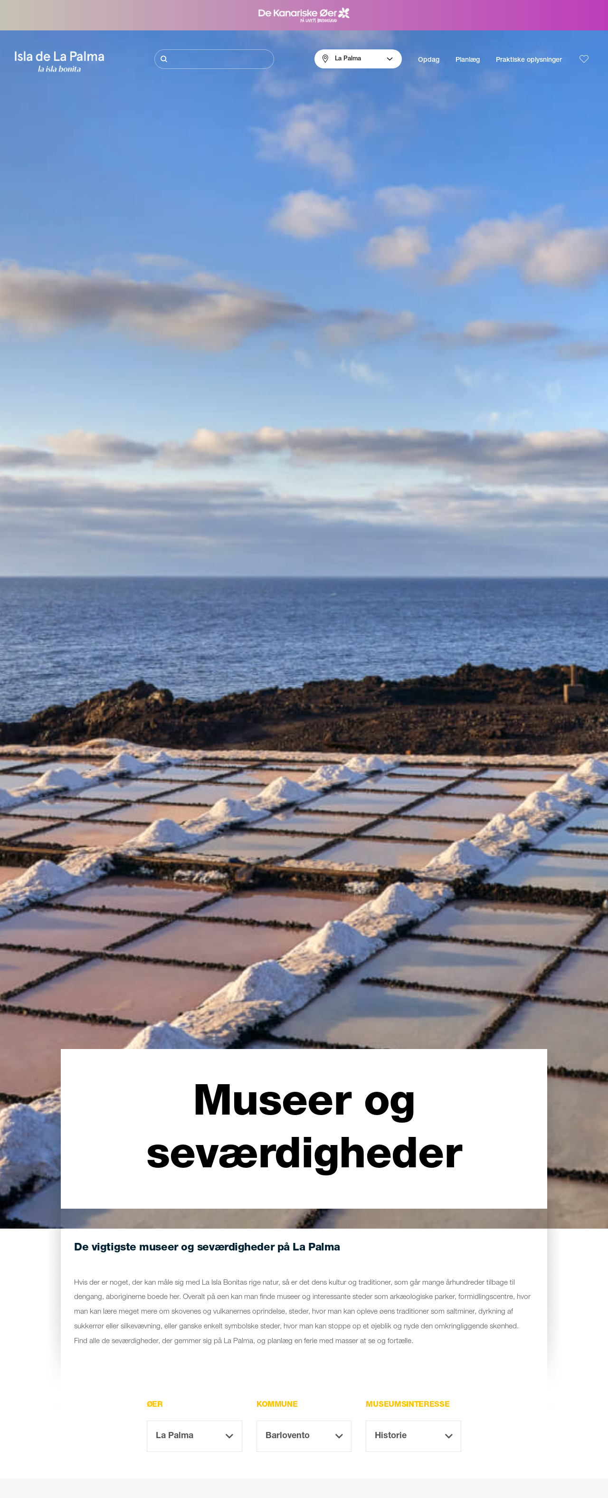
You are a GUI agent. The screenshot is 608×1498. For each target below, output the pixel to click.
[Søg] (214, 59)
